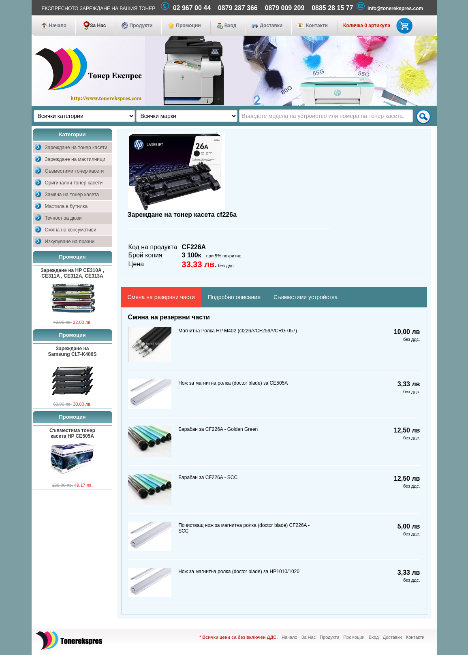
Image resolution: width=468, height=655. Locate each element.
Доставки (271, 25)
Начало (57, 25)
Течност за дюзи (63, 218)
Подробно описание (234, 297)
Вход (230, 25)
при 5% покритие (223, 255)
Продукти (141, 25)
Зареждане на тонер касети (76, 147)
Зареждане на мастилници (75, 159)
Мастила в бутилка (66, 206)
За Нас (98, 25)
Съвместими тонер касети (74, 171)
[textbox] (326, 115)
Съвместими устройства (306, 297)
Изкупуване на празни (70, 241)
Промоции (188, 25)
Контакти (317, 25)
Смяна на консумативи (70, 230)
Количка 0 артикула (376, 25)
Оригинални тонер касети (74, 183)
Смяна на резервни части (161, 297)
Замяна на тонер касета (72, 194)
